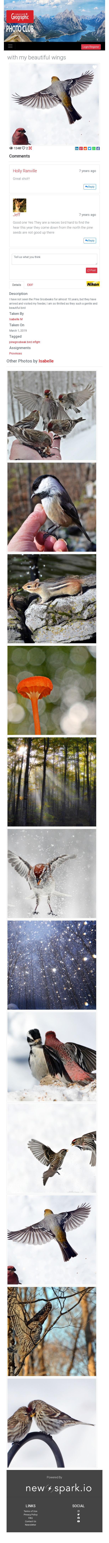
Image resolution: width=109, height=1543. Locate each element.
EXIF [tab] (30, 285)
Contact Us (30, 1521)
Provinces (15, 353)
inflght (36, 342)
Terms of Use (30, 1511)
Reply (89, 186)
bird (29, 342)
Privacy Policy (30, 1514)
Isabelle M (16, 319)
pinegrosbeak (17, 342)
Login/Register (91, 46)
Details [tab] (16, 285)
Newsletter (30, 1524)
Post (92, 270)
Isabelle (46, 361)
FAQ (30, 1518)
